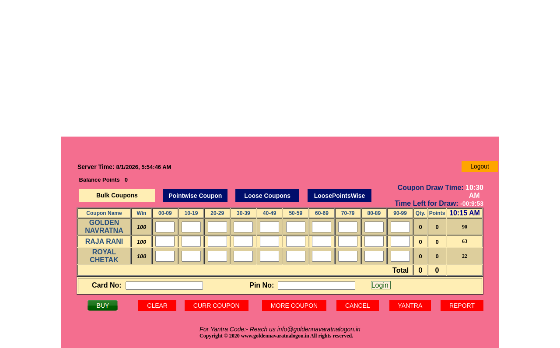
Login (381, 285)
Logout (479, 166)
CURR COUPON (216, 305)
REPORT (462, 305)
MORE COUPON (294, 305)
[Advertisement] (280, 68)
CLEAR (157, 305)
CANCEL (357, 305)
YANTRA (410, 305)
